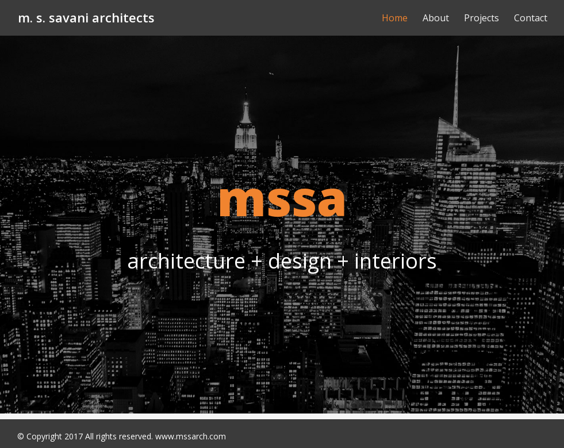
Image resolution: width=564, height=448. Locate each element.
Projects (481, 18)
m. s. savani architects (86, 17)
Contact (530, 18)
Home (395, 18)
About (436, 18)
